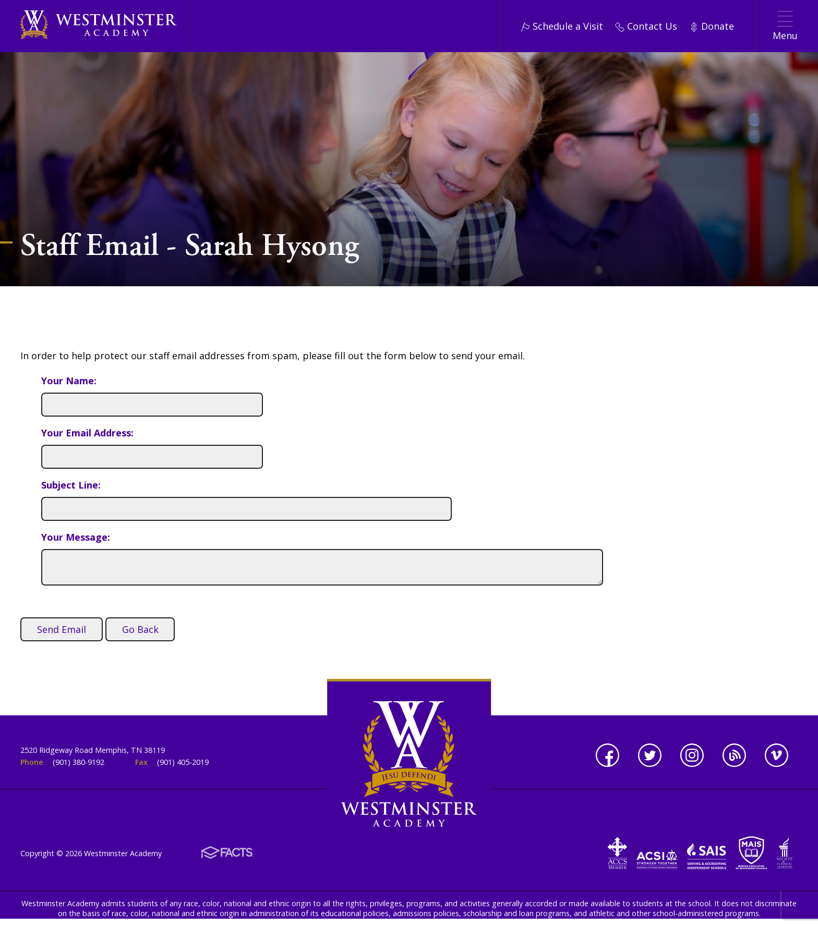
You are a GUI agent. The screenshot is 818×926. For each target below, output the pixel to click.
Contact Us (646, 26)
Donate (711, 26)
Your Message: (75, 537)
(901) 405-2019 (183, 762)
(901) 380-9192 (78, 762)
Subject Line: (71, 485)
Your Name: (69, 380)
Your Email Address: (87, 433)
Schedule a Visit (562, 26)
